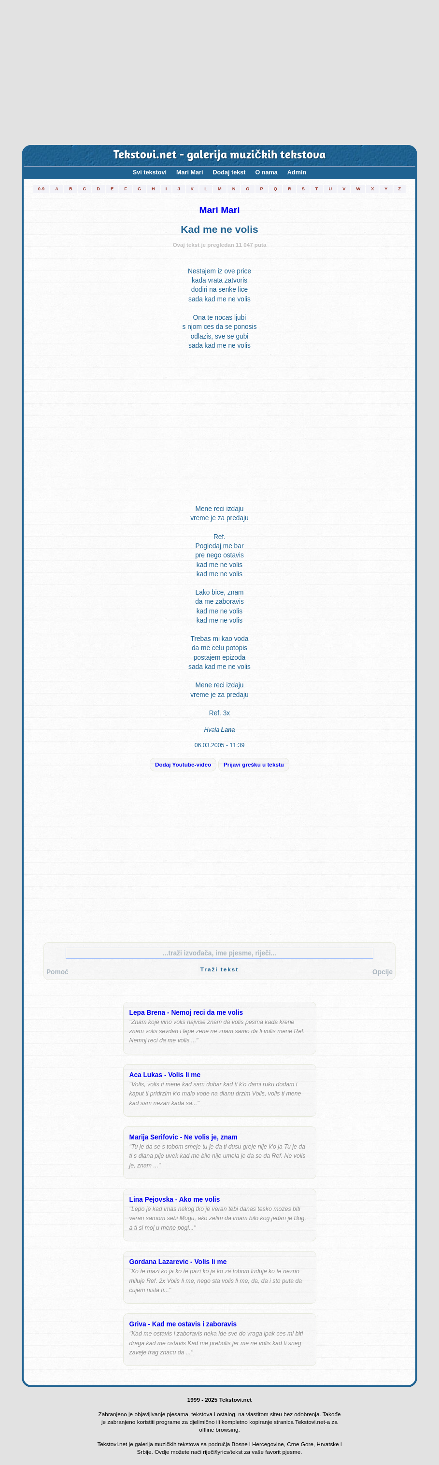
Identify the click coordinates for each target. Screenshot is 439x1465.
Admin (296, 172)
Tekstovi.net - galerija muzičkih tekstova (219, 155)
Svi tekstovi (150, 172)
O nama (266, 172)
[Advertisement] (219, 72)
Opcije (382, 972)
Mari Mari (189, 172)
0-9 (41, 188)
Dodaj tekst (228, 172)
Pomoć (57, 972)
